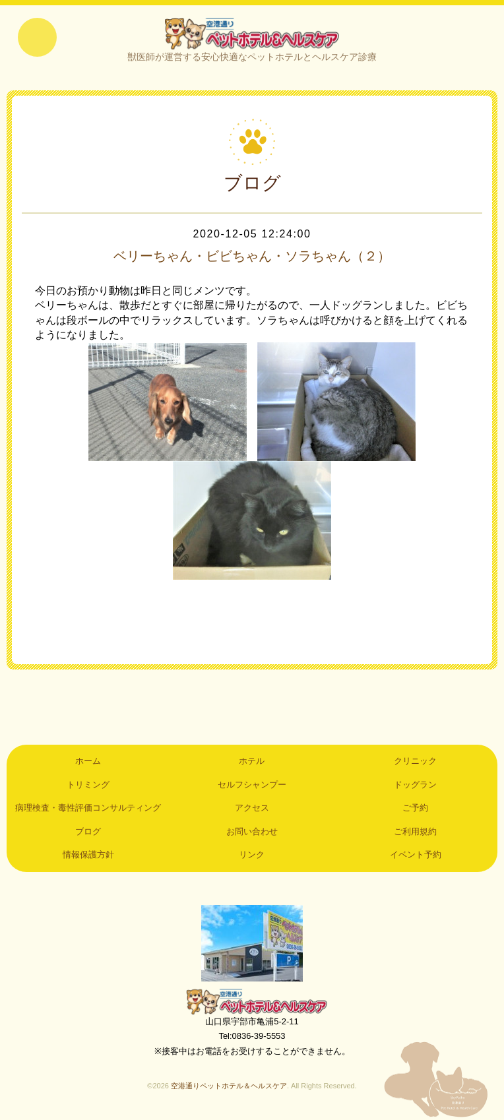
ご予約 (415, 808)
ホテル (252, 761)
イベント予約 (415, 854)
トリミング (88, 785)
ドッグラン (415, 785)
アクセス (252, 808)
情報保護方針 (88, 854)
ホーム (88, 761)
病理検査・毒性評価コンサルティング (88, 808)
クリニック (415, 761)
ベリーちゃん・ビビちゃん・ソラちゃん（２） (252, 256)
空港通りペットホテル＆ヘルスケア (252, 1001)
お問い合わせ (252, 831)
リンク (252, 854)
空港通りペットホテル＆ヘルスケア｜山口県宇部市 (252, 32)
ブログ (88, 831)
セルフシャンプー (252, 785)
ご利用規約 (415, 831)
